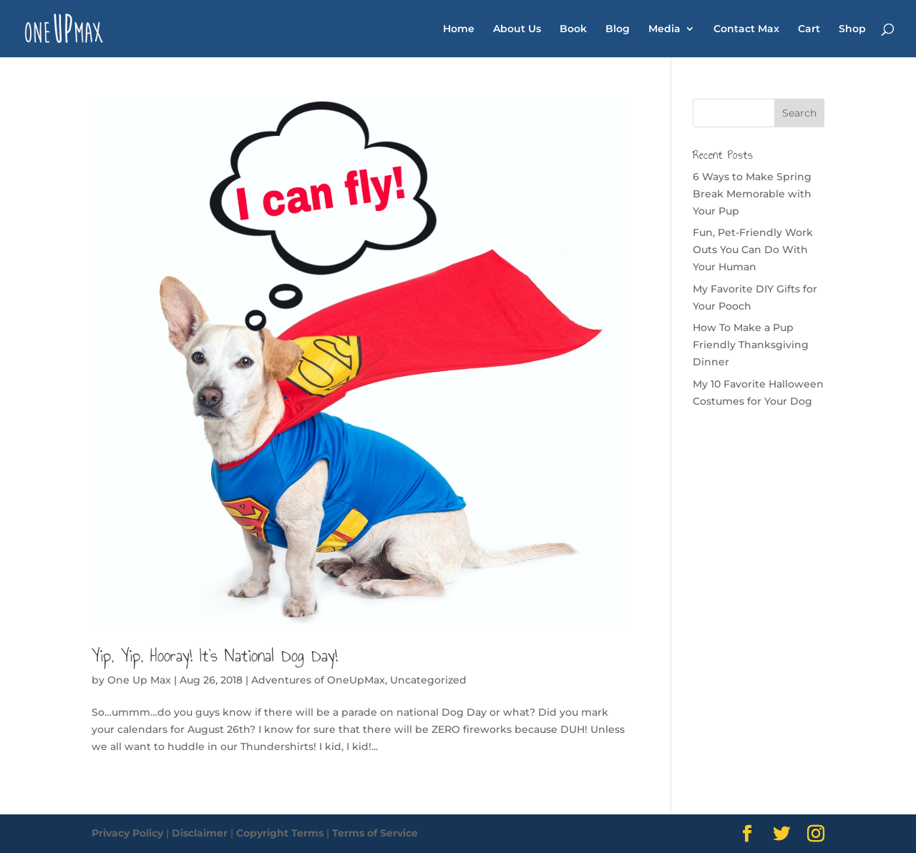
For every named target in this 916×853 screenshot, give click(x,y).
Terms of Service (375, 833)
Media (664, 29)
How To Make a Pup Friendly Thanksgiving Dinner (751, 344)
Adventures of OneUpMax (318, 680)
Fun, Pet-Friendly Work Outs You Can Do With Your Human (753, 249)
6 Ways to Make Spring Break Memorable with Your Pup (752, 193)
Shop (852, 29)
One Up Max (139, 680)
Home (458, 29)
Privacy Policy (127, 833)
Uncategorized (428, 680)
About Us (517, 29)
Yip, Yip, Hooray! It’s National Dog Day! (215, 655)
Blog (617, 29)
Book (573, 29)
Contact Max (746, 29)
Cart (809, 29)
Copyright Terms (279, 833)
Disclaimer (200, 833)
